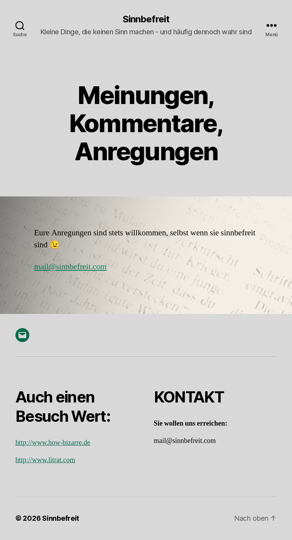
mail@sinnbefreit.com (70, 267)
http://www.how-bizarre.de (52, 442)
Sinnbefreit (146, 19)
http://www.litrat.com (45, 460)
